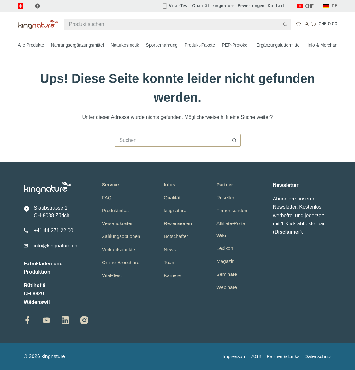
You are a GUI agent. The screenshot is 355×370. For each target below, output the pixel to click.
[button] (330, 6)
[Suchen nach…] (172, 24)
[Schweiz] (305, 6)
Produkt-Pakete (200, 45)
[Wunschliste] (298, 24)
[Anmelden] (306, 24)
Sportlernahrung (161, 45)
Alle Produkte (31, 45)
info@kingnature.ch (55, 245)
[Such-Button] (285, 24)
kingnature (223, 6)
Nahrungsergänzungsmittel (77, 45)
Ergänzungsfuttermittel (278, 45)
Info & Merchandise (326, 45)
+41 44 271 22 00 (53, 230)
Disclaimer (287, 231)
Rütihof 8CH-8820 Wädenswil (37, 294)
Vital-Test (179, 6)
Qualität (200, 6)
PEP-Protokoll (235, 45)
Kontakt (276, 6)
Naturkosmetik (125, 45)
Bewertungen (251, 6)
